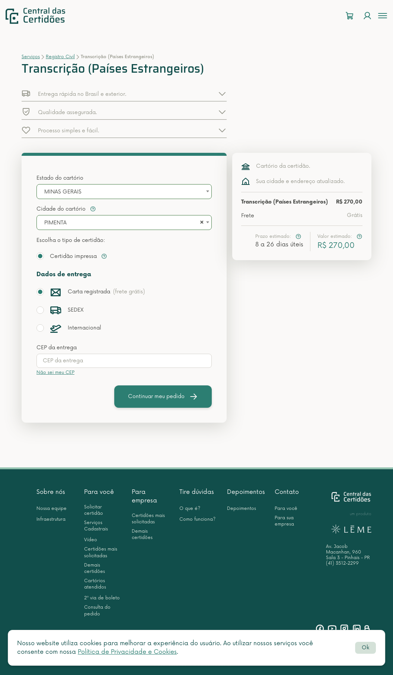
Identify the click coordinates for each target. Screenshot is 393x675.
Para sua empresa (284, 521)
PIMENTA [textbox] (55, 223)
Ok (365, 647)
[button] (124, 93)
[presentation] (124, 361)
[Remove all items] (200, 222)
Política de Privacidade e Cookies (127, 652)
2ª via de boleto (102, 598)
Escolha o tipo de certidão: (70, 240)
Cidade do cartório (66, 209)
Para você (99, 492)
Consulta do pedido (97, 610)
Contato (287, 492)
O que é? (189, 508)
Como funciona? (197, 519)
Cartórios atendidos (95, 584)
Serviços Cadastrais (96, 526)
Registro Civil (60, 57)
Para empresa (144, 496)
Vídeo (90, 540)
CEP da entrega (56, 347)
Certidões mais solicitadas (100, 552)
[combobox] (124, 191)
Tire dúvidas (196, 492)
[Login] (367, 15)
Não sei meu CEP (55, 372)
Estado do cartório (59, 178)
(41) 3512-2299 (342, 563)
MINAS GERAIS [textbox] (63, 192)
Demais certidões (94, 568)
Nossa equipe (51, 508)
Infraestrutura (51, 519)
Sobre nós (50, 492)
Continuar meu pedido (163, 396)
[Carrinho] (349, 15)
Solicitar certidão (93, 510)
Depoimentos (246, 492)
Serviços (31, 57)
